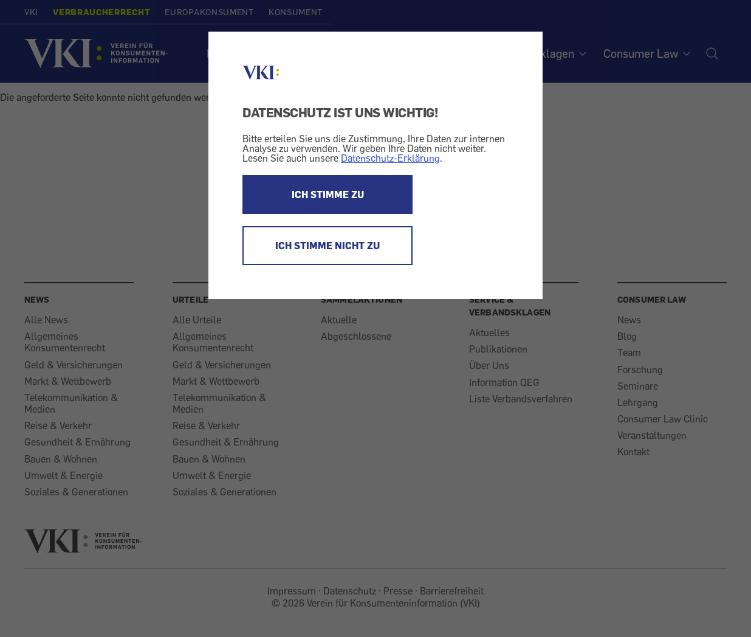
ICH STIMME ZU (328, 194)
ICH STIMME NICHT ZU (327, 245)
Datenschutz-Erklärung (390, 158)
